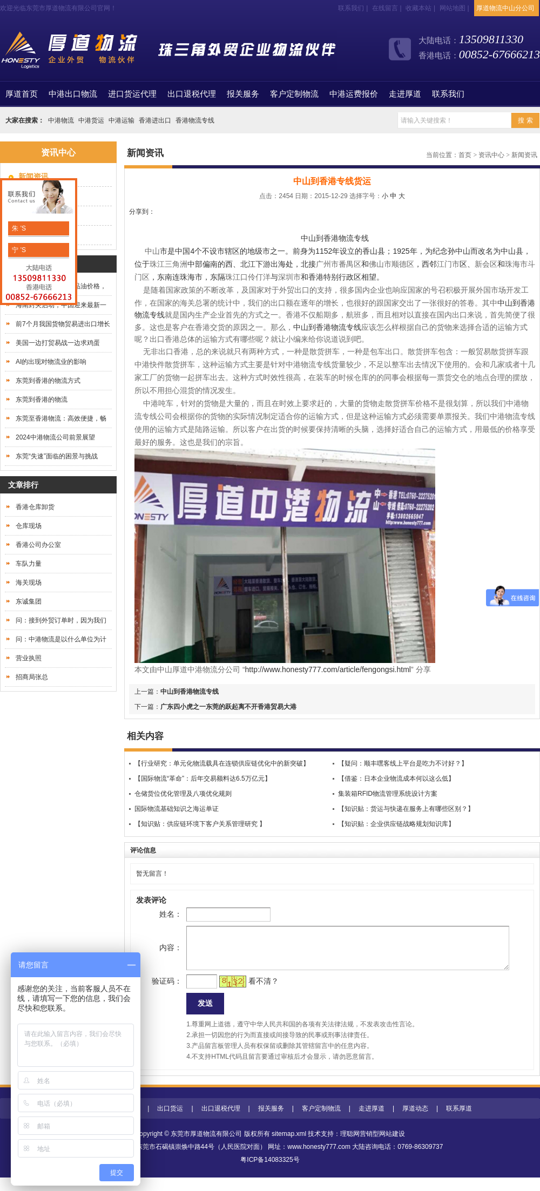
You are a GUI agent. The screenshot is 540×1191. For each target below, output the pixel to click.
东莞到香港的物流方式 (48, 380)
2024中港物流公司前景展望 (55, 437)
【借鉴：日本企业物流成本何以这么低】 (396, 778)
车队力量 (29, 563)
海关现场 (29, 582)
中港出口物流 (73, 94)
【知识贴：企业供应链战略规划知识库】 (396, 824)
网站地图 (452, 8)
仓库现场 (29, 526)
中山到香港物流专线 (335, 238)
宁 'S (18, 250)
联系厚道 (459, 1122)
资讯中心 (491, 155)
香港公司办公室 (38, 545)
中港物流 (61, 120)
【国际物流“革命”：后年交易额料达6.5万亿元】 (202, 778)
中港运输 (121, 120)
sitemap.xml (289, 1147)
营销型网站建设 (382, 1147)
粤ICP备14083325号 (269, 1173)
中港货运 (91, 120)
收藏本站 (418, 8)
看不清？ (246, 991)
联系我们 (351, 8)
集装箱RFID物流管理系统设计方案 (387, 793)
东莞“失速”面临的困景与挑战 (57, 456)
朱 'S (18, 228)
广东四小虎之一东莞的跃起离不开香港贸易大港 (228, 706)
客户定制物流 (294, 94)
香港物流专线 (195, 120)
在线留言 (385, 8)
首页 (21, 94)
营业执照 (29, 658)
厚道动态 (415, 1122)
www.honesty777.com (318, 1160)
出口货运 (170, 1122)
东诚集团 (29, 601)
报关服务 (243, 94)
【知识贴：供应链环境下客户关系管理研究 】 (200, 824)
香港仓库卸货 (35, 507)
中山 (504, 303)
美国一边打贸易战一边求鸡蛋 (58, 343)
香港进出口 (155, 120)
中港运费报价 (353, 94)
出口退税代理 (191, 94)
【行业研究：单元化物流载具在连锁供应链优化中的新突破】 (221, 763)
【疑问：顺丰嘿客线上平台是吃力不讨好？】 (403, 763)
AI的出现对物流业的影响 (51, 362)
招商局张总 (32, 677)
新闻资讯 (524, 155)
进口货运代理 (132, 94)
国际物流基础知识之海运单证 (176, 809)
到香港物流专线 (334, 327)
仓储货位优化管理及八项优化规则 (183, 793)
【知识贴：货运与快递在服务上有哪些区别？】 (406, 809)
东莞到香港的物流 (42, 399)
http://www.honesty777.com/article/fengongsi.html (328, 669)
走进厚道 (405, 94)
